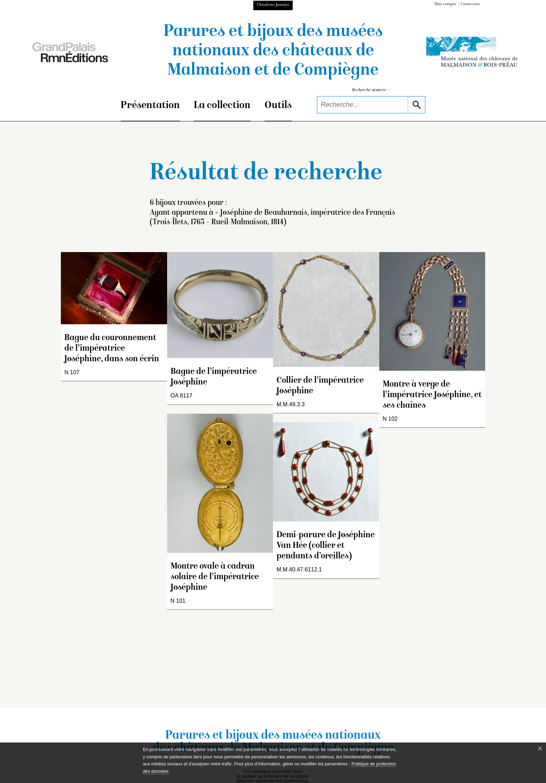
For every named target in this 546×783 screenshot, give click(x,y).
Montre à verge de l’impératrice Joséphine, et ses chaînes (432, 395)
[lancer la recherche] (416, 104)
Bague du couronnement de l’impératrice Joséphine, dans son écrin (111, 349)
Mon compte (445, 4)
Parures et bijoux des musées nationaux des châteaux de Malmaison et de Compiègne (273, 51)
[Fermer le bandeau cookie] (540, 748)
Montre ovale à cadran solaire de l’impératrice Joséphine (215, 577)
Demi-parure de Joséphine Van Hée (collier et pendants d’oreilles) (326, 546)
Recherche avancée (371, 90)
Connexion (470, 4)
